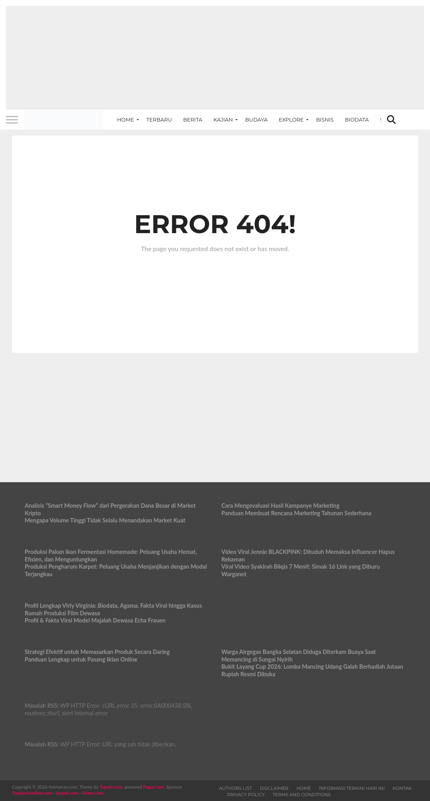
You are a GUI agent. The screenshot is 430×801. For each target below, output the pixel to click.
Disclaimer (274, 788)
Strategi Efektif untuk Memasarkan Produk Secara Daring (97, 651)
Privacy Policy (246, 794)
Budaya (256, 119)
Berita (192, 119)
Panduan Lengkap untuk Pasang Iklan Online (81, 659)
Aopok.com (67, 792)
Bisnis (325, 119)
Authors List (235, 788)
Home (125, 119)
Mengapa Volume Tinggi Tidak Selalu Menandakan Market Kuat (105, 520)
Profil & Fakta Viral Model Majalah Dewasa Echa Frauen (95, 620)
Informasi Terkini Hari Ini (352, 788)
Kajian (223, 119)
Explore (291, 119)
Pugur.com (153, 786)
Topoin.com (111, 786)
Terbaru (159, 119)
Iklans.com (93, 792)
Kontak (402, 788)
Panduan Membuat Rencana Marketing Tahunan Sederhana (296, 513)
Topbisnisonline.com (32, 792)
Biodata (357, 119)
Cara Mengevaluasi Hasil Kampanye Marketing (280, 505)
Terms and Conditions (302, 794)
